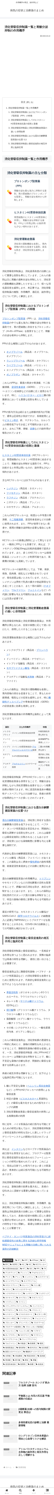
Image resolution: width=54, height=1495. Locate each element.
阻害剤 (21, 1364)
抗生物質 (45, 1086)
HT (22, 1269)
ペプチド (35, 1331)
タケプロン (21, 1298)
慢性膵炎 (34, 862)
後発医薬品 (8, 1348)
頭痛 (32, 428)
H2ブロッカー (39, 1264)
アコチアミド (9, 1273)
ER (5, 1264)
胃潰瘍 (7, 1360)
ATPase (34, 1260)
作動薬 (21, 1343)
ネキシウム (21, 1310)
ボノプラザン (13, 374)
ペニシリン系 (34, 1086)
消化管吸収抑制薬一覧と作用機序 (23, 108)
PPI (36, 1269)
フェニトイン (34, 590)
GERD (13, 1264)
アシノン (22, 1273)
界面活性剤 (12, 992)
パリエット (35, 1310)
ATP (25, 1260)
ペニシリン (8, 1331)
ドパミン (20, 1302)
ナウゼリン (8, 1310)
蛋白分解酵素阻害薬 (12, 820)
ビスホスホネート (29, 1098)
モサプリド (23, 1335)
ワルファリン (18, 590)
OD (29, 1269)
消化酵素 (17, 1356)
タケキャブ (8, 1298)
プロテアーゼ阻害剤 (12, 1327)
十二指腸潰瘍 (16, 519)
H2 (28, 1264)
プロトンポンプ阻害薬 (13, 318)
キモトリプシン (10, 1285)
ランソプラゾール (15, 361)
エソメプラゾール (11, 1281)
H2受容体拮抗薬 (22, 455)
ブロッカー (8, 1323)
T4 (44, 1269)
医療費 (31, 1343)
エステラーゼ (42, 1277)
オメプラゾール (14, 352)
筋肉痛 (41, 1356)
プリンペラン (22, 1323)
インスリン (17, 1149)
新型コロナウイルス (28, 916)
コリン (7, 1289)
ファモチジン (13, 493)
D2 (42, 1260)
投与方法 (32, 1348)
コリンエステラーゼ (24, 750)
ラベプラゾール (14, 365)
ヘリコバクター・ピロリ (31, 395)
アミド (7, 1277)
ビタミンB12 (11, 420)
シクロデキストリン (12, 1293)
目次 (23, 102)
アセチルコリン (18, 764)
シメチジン (12, 488)
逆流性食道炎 (18, 387)
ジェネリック (43, 1293)
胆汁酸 (9, 1010)
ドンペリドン (36, 1306)
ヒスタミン (8, 455)
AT (17, 1260)
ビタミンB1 (40, 1314)
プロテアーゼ (37, 1323)
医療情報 (7, 1260)
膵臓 (33, 1360)
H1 (22, 1264)
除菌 (31, 1364)
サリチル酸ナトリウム (31, 1001)
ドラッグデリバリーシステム (15, 1306)
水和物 (30, 677)
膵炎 (25, 1360)
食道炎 (39, 1364)
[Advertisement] (27, 66)
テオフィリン (36, 1298)
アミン (16, 1277)
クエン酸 (35, 1285)
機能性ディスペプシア (33, 1352)
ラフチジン (12, 497)
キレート (24, 1285)
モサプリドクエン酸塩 (18, 668)
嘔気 (40, 1343)
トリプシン (45, 878)
